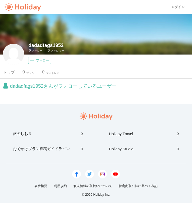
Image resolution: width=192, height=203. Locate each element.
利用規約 (60, 186)
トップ (9, 72)
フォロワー (56, 50)
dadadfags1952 (46, 45)
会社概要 (40, 186)
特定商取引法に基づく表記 (138, 186)
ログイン (177, 7)
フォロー (35, 50)
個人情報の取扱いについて (92, 186)
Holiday (22, 7)
